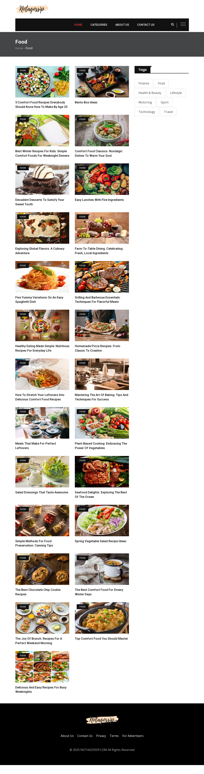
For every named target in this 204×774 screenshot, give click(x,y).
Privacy (101, 745)
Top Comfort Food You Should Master (102, 647)
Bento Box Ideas (86, 102)
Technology (146, 112)
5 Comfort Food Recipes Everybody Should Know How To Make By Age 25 (40, 106)
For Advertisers (133, 745)
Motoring (145, 102)
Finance (143, 83)
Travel (168, 112)
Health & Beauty (149, 93)
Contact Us (145, 24)
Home (78, 24)
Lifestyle (176, 93)
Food (161, 83)
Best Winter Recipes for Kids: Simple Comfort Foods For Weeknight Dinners (41, 160)
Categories (99, 24)
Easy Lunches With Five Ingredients (100, 209)
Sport (165, 102)
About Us (122, 24)
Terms (114, 745)
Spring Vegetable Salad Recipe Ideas (101, 550)
